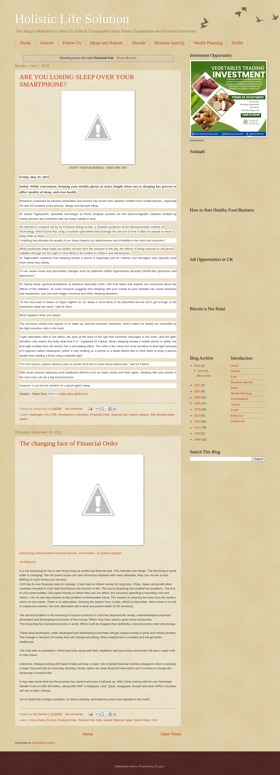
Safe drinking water (162, 414)
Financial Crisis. (100, 414)
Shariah (138, 42)
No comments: (74, 408)
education (82, 414)
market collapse (139, 414)
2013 (197, 415)
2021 (197, 391)
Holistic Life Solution (72, 19)
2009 (197, 439)
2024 (197, 365)
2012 (197, 421)
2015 (197, 409)
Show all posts (126, 58)
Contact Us (238, 421)
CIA (46, 414)
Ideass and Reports (106, 42)
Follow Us (72, 42)
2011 (197, 427)
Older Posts (171, 734)
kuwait (108, 720)
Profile (235, 410)
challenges (36, 414)
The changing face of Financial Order (68, 443)
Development (66, 414)
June (201, 370)
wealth (23, 419)
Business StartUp (169, 42)
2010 (197, 433)
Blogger (159, 766)
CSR (53, 414)
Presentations (239, 399)
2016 (197, 403)
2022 (197, 385)
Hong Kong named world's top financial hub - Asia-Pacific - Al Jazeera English (70, 553)
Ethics (234, 388)
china (32, 720)
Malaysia (118, 720)
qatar (129, 720)
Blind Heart (204, 375)
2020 (197, 397)
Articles (47, 42)
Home (25, 42)
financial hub (119, 414)
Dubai (41, 720)
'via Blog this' (27, 561)
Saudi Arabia (142, 720)
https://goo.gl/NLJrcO (74, 393)
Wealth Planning (208, 42)
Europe (51, 720)
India (99, 720)
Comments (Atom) (43, 742)
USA (154, 720)
